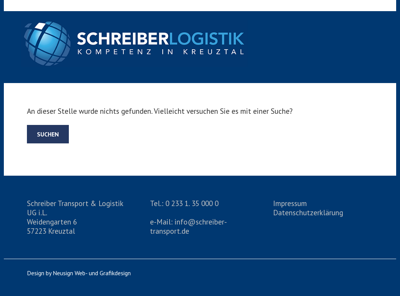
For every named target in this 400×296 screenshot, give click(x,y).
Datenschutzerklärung (308, 212)
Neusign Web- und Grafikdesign (92, 273)
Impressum (290, 203)
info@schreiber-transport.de (188, 226)
